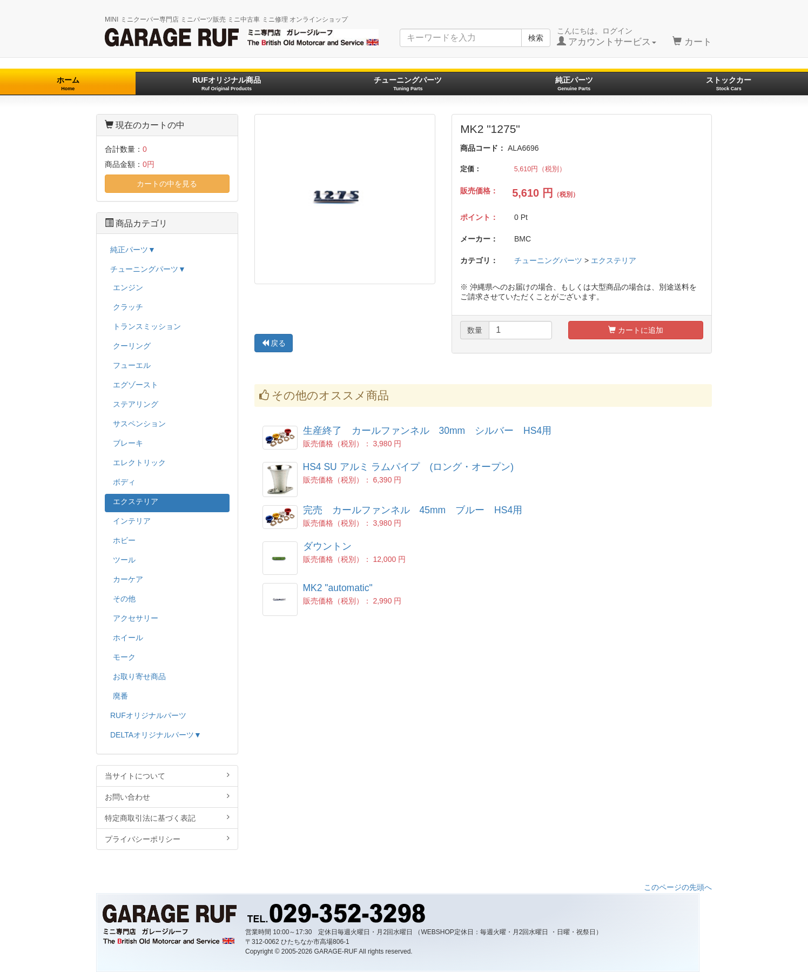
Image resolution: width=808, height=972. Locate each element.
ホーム (68, 83)
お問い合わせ (167, 796)
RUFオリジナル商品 (226, 83)
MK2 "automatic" (338, 587)
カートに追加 (635, 330)
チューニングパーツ (408, 83)
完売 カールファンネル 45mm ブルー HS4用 (413, 510)
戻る (273, 343)
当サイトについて (167, 775)
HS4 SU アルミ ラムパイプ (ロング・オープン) (413, 466)
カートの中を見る (167, 183)
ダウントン (327, 546)
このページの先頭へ (678, 887)
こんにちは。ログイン (607, 36)
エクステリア (613, 260)
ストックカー (728, 83)
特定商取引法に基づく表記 (167, 817)
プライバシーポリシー (167, 838)
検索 (535, 37)
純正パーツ (574, 83)
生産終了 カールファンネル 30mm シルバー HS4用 (427, 430)
